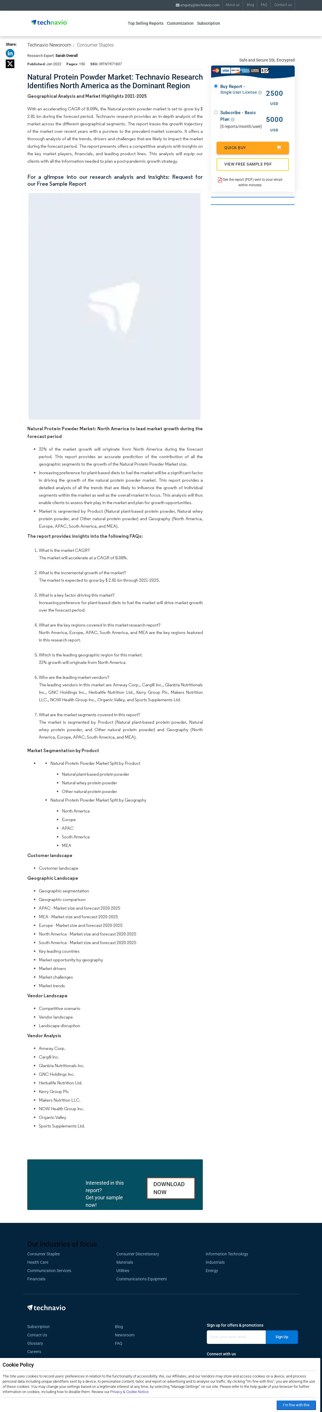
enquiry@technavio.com (197, 5)
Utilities (122, 1270)
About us (232, 5)
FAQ (264, 5)
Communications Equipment (141, 1279)
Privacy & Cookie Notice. (129, 1392)
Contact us (283, 5)
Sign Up (281, 1337)
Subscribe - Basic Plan (238, 116)
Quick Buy (252, 147)
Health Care (37, 1262)
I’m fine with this (296, 1405)
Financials (36, 1279)
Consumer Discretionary (137, 1254)
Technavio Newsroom (49, 45)
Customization (180, 23)
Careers (34, 1351)
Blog (250, 5)
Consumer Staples (95, 45)
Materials (124, 1262)
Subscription (208, 23)
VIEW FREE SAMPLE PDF (248, 164)
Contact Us (37, 1335)
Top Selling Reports (145, 23)
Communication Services (49, 1270)
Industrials (215, 1262)
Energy (212, 1270)
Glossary (35, 1343)
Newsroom (126, 1335)
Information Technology (227, 1254)
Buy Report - (241, 89)
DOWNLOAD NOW (169, 1188)
